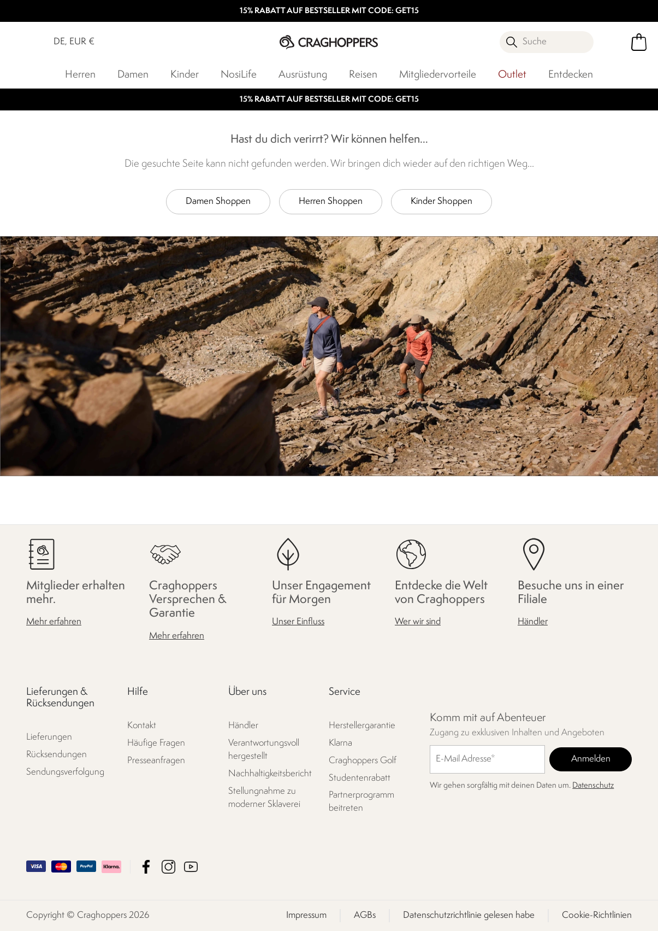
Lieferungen (49, 737)
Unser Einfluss (298, 622)
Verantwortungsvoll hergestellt (263, 750)
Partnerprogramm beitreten (361, 802)
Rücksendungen (56, 754)
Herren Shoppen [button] (331, 201)
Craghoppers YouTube (191, 867)
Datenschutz (593, 786)
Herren (80, 74)
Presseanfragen (156, 760)
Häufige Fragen (156, 743)
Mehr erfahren (53, 622)
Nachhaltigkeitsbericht (270, 773)
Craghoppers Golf (362, 760)
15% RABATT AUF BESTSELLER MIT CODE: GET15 (329, 11)
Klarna (340, 743)
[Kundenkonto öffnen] (615, 42)
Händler (533, 622)
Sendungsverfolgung (65, 772)
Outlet (512, 74)
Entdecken (570, 74)
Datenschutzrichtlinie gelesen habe (469, 915)
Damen (133, 74)
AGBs (365, 915)
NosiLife (239, 74)
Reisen (363, 74)
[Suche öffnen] (547, 42)
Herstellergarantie (362, 725)
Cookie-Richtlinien (597, 915)
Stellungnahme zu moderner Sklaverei (264, 798)
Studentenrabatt (359, 778)
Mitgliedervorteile (437, 74)
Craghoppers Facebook (146, 867)
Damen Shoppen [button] (218, 201)
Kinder (184, 74)
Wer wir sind (418, 622)
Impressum (306, 915)
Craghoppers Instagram (168, 867)
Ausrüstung (302, 74)
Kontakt (141, 725)
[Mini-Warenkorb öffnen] (639, 42)
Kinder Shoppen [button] (441, 201)
